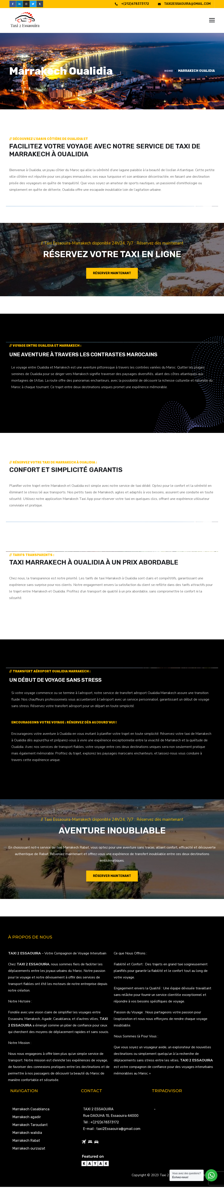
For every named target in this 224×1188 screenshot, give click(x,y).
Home (168, 72)
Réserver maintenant (112, 274)
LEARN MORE (24, 404)
